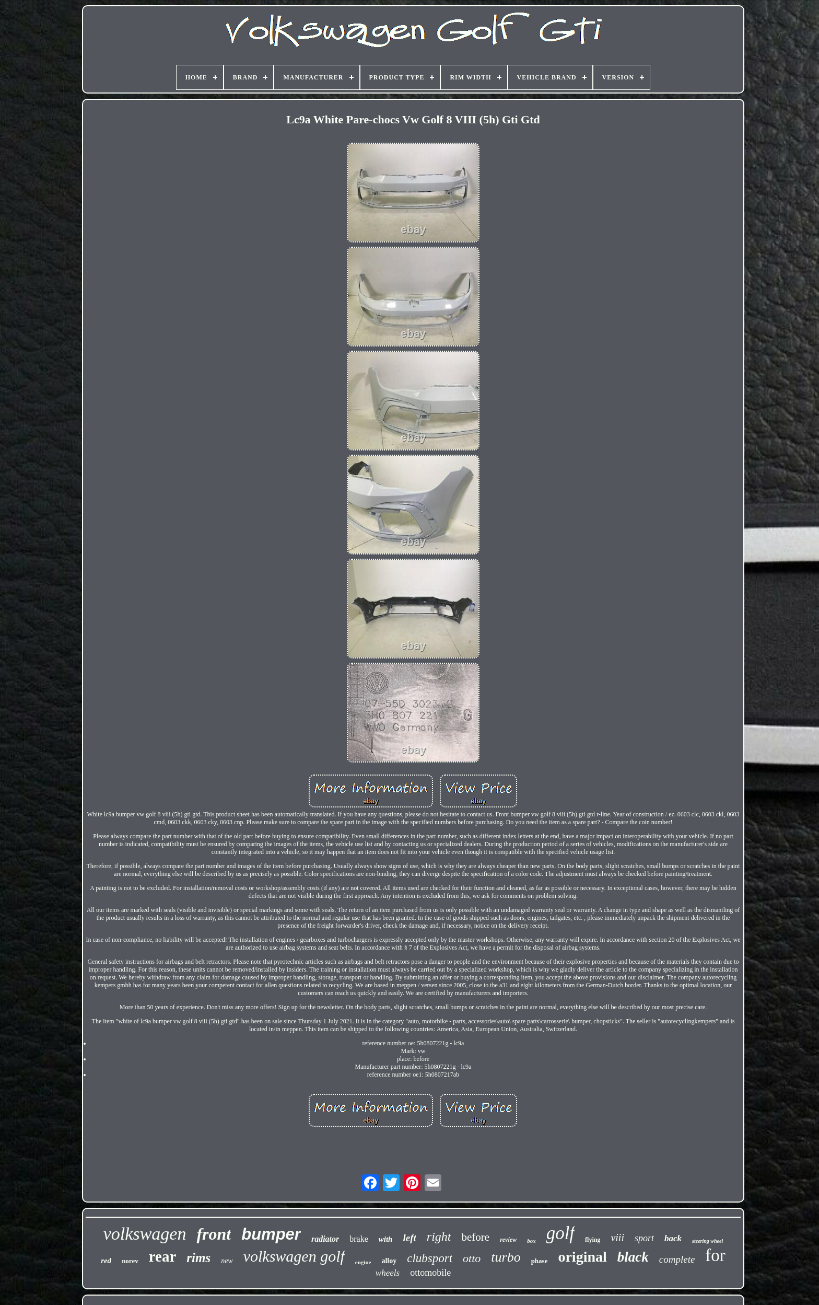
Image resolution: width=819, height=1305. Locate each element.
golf (560, 1233)
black (633, 1257)
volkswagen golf (294, 1256)
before (475, 1237)
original (582, 1257)
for (715, 1255)
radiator (325, 1238)
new (227, 1261)
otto (472, 1258)
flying (592, 1239)
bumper (271, 1234)
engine (363, 1262)
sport (644, 1238)
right (439, 1236)
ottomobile (430, 1272)
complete (677, 1259)
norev (130, 1261)
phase (539, 1261)
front (213, 1234)
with (386, 1239)
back (673, 1238)
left (409, 1237)
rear (163, 1256)
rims (198, 1258)
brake (358, 1238)
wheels (388, 1273)
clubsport (429, 1258)
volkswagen (144, 1233)
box (531, 1241)
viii (617, 1237)
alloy (388, 1261)
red (106, 1260)
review (508, 1239)
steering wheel (707, 1241)
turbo (505, 1257)
